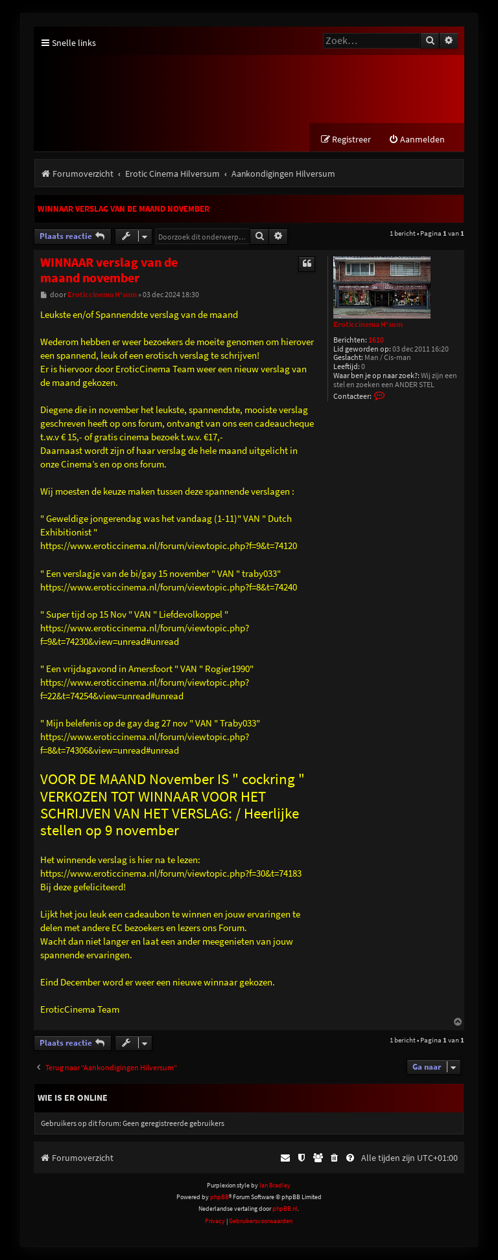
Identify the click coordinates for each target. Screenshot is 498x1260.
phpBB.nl (285, 1209)
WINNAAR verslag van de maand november (123, 209)
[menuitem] (416, 140)
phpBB (219, 1197)
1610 (376, 340)
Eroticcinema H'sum (368, 324)
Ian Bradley (274, 1185)
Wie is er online (73, 1098)
